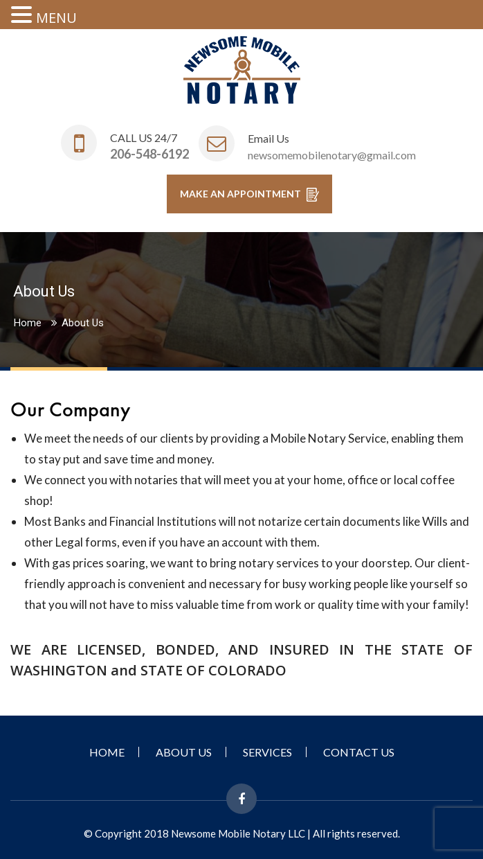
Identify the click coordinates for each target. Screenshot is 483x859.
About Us (184, 752)
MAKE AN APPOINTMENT (249, 195)
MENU (56, 17)
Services (267, 752)
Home (28, 323)
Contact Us (358, 752)
